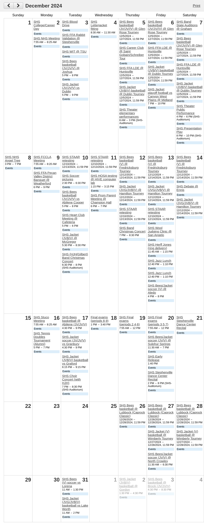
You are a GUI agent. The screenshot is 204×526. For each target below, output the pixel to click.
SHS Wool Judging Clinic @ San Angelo (160, 231)
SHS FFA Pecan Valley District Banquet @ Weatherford (45, 178)
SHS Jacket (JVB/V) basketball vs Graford (75, 360)
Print (196, 6)
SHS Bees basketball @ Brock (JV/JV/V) (159, 482)
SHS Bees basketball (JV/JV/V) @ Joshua (71, 66)
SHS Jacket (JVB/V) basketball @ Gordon (128, 484)
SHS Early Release (155, 358)
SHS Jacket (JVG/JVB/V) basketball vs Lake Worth (75, 504)
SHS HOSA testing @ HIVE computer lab (104, 179)
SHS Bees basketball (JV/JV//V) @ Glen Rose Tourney (132, 27)
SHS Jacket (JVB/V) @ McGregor (70, 238)
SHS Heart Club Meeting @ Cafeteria (73, 218)
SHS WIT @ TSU (74, 51)
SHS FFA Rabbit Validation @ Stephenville (73, 38)
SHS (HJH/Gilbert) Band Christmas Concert (75, 257)
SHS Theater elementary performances (129, 113)
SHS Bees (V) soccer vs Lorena (71, 482)
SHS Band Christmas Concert (132, 229)
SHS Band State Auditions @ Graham (187, 25)
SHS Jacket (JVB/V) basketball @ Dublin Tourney (132, 90)
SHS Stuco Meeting (41, 318)
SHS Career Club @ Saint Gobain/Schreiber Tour (131, 53)
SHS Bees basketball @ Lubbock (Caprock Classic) (132, 410)
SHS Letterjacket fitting (99, 25)
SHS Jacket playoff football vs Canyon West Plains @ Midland (160, 94)
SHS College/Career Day (44, 25)
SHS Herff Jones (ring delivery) (159, 246)
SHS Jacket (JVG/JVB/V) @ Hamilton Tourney (131, 190)
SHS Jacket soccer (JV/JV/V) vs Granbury (74, 340)
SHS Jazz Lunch (159, 260)
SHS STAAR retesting (71, 158)
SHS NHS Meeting (47, 38)
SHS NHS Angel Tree (12, 158)
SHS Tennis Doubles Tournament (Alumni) (42, 338)
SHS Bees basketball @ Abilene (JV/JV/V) (74, 320)
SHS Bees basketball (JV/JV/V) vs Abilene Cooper (73, 197)
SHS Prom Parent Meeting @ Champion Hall (103, 198)
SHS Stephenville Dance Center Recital (160, 375)
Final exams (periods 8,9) (99, 318)
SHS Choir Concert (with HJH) (71, 379)
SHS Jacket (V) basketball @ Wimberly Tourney (160, 435)
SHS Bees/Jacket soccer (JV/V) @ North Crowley (160, 457)
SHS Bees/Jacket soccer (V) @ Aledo (160, 289)
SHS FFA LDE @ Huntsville (131, 69)
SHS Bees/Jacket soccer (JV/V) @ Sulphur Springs (160, 340)
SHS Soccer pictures (70, 177)
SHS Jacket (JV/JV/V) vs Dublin (71, 87)
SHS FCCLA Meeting (42, 158)
